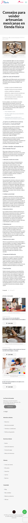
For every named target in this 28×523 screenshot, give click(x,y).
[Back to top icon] (14, 511)
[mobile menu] (26, 2)
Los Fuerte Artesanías (14, 37)
